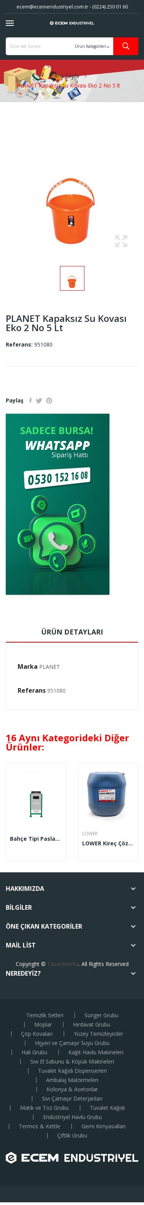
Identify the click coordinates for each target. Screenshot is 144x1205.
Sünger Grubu (101, 1015)
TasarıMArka (63, 964)
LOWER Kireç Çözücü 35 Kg (108, 843)
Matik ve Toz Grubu (44, 1108)
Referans (32, 690)
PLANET (49, 666)
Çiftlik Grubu (72, 1135)
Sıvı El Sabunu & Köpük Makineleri (72, 1061)
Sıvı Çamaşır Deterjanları (72, 1098)
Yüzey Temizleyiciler (98, 1034)
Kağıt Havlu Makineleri (95, 1052)
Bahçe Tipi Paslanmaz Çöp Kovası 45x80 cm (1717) (36, 838)
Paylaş (30, 400)
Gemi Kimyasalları (103, 1126)
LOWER (90, 833)
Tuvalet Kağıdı (107, 1108)
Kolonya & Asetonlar (72, 1089)
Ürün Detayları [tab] (72, 631)
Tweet (39, 400)
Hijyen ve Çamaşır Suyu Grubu (72, 1043)
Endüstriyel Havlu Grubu (72, 1117)
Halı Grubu (34, 1052)
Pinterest (49, 400)
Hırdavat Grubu (91, 1024)
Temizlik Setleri (44, 1015)
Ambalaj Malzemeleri (72, 1080)
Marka (28, 666)
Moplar (43, 1024)
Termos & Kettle (39, 1126)
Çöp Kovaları (37, 1034)
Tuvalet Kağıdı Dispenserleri (72, 1071)
